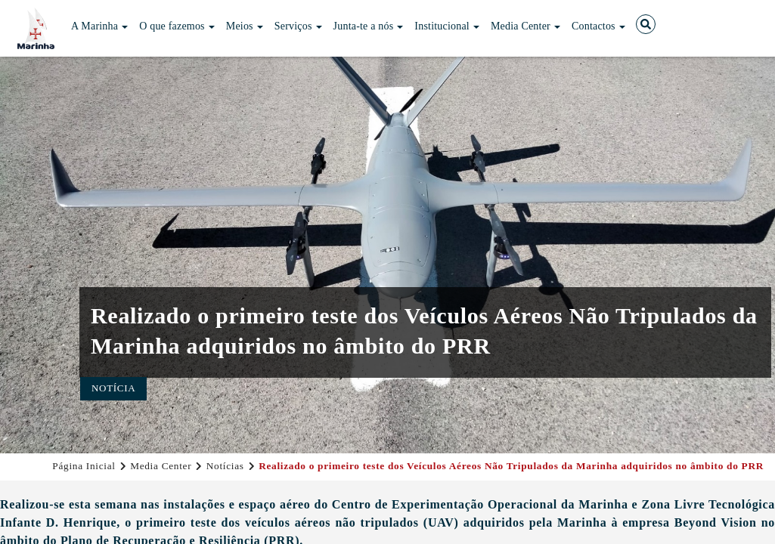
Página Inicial (83, 465)
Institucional (446, 26)
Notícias (225, 465)
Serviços (298, 26)
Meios (244, 26)
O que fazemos (177, 26)
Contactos (598, 26)
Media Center (525, 26)
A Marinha (99, 26)
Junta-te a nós (368, 26)
